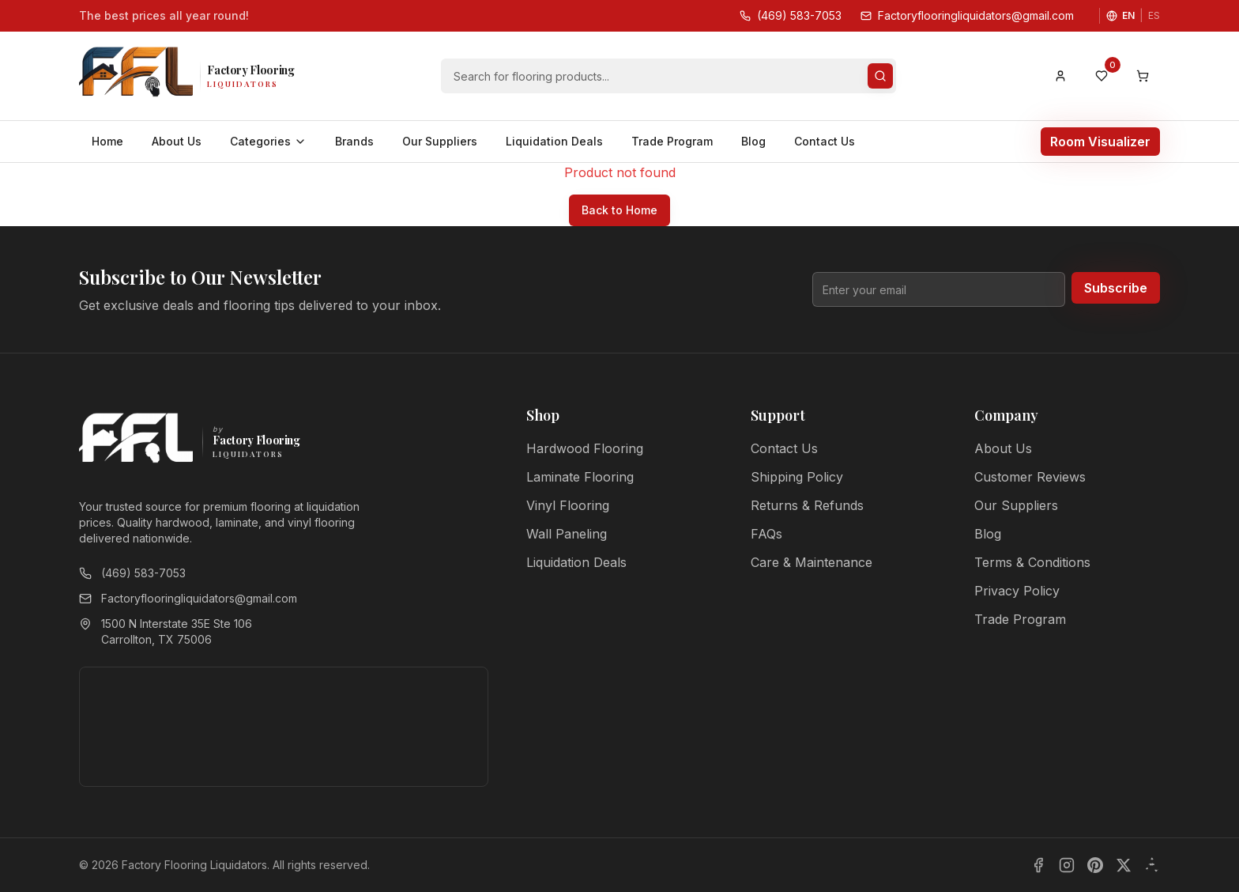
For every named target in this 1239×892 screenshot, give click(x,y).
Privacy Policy (1017, 591)
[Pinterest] (1095, 865)
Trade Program (672, 141)
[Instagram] (1067, 865)
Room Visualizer (1100, 141)
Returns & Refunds (807, 505)
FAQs (766, 534)
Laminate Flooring (580, 477)
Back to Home (619, 210)
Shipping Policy (797, 477)
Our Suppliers (439, 141)
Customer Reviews (1030, 477)
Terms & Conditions (1032, 562)
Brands (354, 141)
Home (107, 141)
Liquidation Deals (554, 141)
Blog (753, 141)
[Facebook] (1038, 865)
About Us (176, 141)
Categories (268, 141)
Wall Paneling (566, 534)
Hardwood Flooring (584, 448)
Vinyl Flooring (567, 505)
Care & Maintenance (811, 562)
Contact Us (824, 141)
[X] (1124, 865)
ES (1154, 15)
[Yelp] (1152, 865)
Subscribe (1115, 288)
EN (1128, 15)
